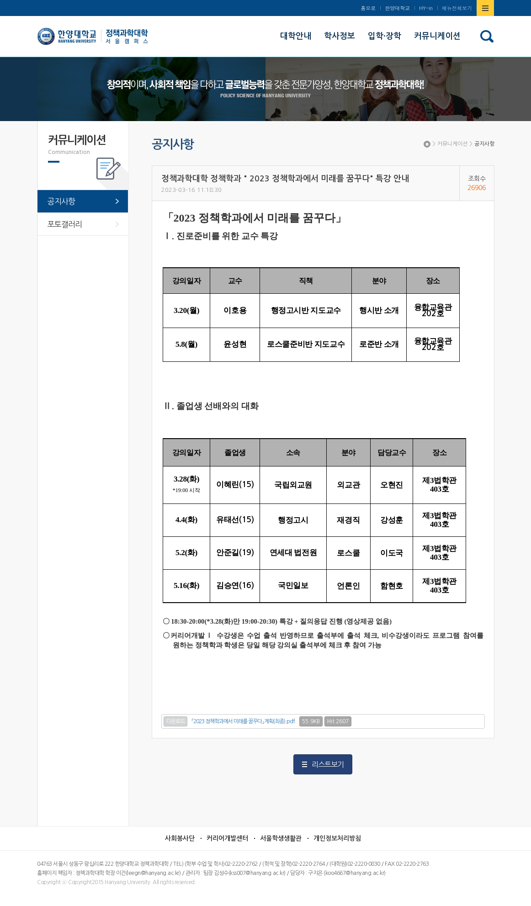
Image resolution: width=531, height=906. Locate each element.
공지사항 (484, 144)
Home (427, 144)
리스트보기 (328, 764)
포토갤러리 (65, 224)
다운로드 (175, 721)
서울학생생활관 (281, 838)
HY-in (426, 8)
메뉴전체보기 (457, 8)
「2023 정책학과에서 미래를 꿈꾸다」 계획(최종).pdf (243, 721)
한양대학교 (397, 8)
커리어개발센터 (227, 838)
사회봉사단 (180, 838)
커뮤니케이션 (452, 144)
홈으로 (368, 8)
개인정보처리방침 (337, 838)
